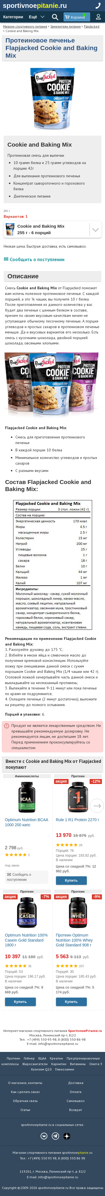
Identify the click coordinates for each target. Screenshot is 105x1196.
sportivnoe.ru (35, 5)
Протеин (13, 1058)
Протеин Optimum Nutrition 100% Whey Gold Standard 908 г (74, 940)
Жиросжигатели (35, 1064)
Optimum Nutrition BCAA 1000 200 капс (26, 822)
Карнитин (58, 1064)
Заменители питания (65, 26)
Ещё (33, 17)
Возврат (75, 1110)
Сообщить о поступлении (37, 259)
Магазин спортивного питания (25, 26)
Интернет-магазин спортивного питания (52, 1030)
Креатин (56, 1058)
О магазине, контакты (25, 1083)
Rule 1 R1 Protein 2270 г (77, 820)
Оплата (75, 1092)
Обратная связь (25, 1101)
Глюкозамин (64, 1069)
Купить (71, 880)
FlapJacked (91, 26)
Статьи (25, 1110)
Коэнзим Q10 (41, 1069)
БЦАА (42, 1058)
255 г (7, 211)
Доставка (75, 1083)
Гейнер (29, 1058)
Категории (13, 17)
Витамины (78, 1064)
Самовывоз (76, 1101)
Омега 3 (95, 1064)
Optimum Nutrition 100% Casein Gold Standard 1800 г (26, 940)
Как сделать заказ (25, 1092)
